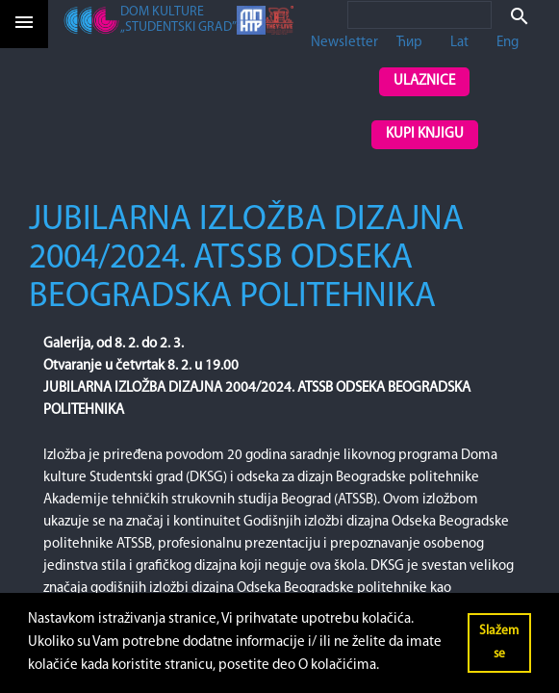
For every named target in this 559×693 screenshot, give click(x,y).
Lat (459, 43)
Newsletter (344, 43)
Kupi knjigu (425, 134)
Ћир (409, 43)
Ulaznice (424, 81)
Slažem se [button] (499, 642)
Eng (507, 43)
